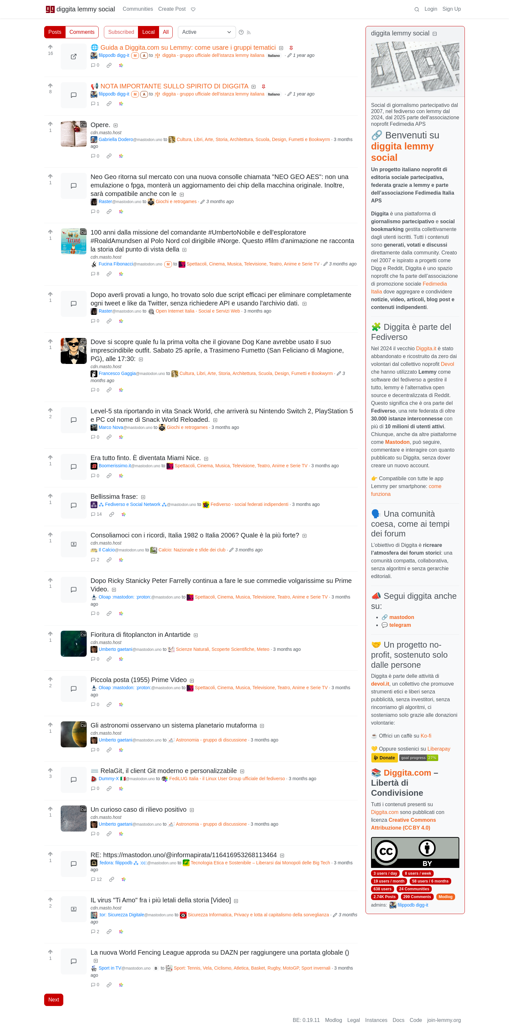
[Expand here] (74, 134)
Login (431, 9)
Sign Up (451, 9)
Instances (376, 1020)
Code (416, 1020)
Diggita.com (407, 772)
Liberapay (439, 749)
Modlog (446, 897)
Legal (353, 1020)
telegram (400, 625)
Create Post (171, 9)
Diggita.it (426, 348)
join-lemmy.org (444, 1020)
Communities (138, 9)
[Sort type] (207, 32)
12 (96, 879)
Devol (447, 364)
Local (148, 32)
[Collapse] (434, 34)
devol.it (380, 684)
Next (53, 999)
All (166, 32)
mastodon (401, 617)
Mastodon (397, 442)
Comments (81, 32)
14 (96, 514)
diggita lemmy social (80, 9)
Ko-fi (426, 736)
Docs (398, 1020)
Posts (54, 32)
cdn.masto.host (106, 132)
